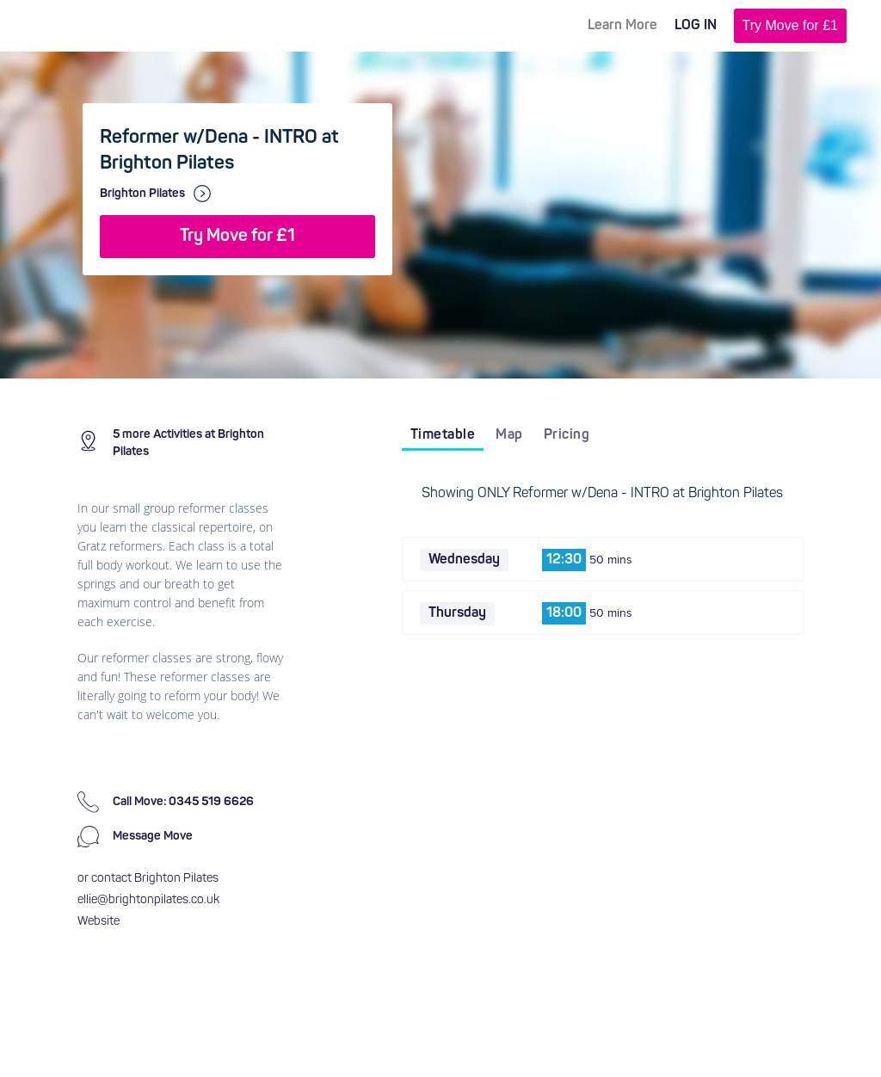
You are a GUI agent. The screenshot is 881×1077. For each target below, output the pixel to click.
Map (509, 435)
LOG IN (696, 26)
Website (98, 921)
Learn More (622, 26)
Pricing (567, 435)
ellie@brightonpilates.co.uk (148, 900)
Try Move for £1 (790, 25)
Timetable (443, 435)
